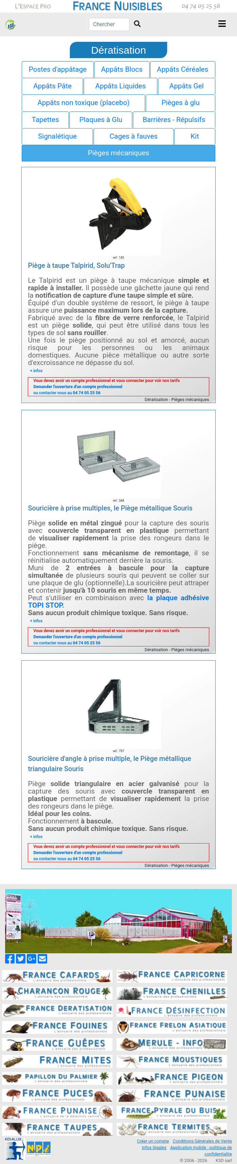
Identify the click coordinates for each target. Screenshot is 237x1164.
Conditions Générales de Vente (202, 1141)
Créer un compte (153, 1141)
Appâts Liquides (120, 86)
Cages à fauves (134, 136)
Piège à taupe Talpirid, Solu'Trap (76, 265)
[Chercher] (109, 24)
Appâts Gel (187, 86)
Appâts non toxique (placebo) (83, 103)
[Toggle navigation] (222, 24)
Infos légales (154, 1147)
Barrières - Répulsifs (174, 120)
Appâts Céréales (183, 69)
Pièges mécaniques (118, 153)
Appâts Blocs (121, 69)
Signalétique (57, 136)
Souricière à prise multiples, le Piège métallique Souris (110, 508)
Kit (195, 136)
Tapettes (45, 120)
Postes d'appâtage (58, 69)
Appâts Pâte (52, 86)
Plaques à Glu (100, 120)
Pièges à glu (180, 103)
